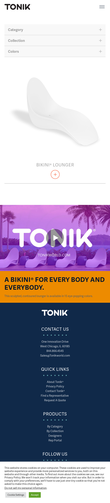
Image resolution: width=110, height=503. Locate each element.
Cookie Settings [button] (15, 494)
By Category (55, 426)
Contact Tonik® (55, 391)
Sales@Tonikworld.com (55, 355)
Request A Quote (55, 400)
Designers (55, 436)
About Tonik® (55, 382)
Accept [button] (35, 494)
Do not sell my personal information (25, 488)
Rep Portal (55, 440)
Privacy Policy (55, 386)
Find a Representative (55, 395)
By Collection (55, 431)
